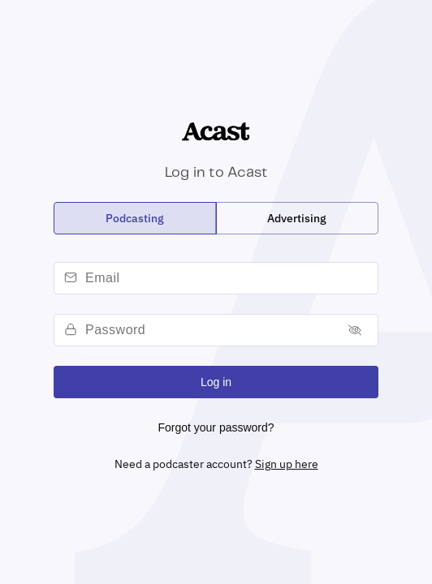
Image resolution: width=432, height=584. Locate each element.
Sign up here (286, 464)
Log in (216, 382)
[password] (209, 330)
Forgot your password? (216, 427)
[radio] (135, 218)
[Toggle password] (355, 330)
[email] (229, 278)
